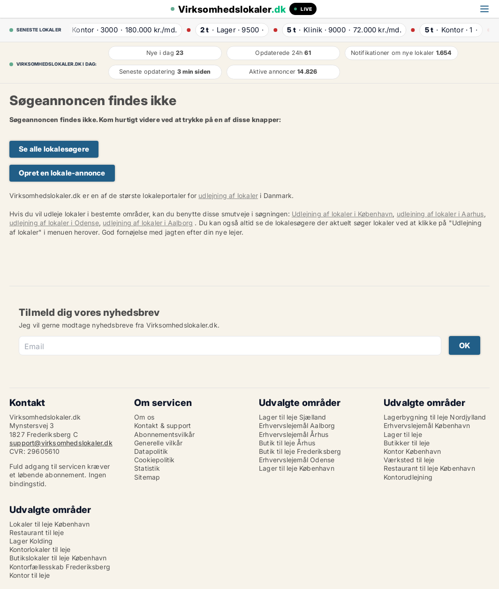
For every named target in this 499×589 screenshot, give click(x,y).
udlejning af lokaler (228, 195)
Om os (144, 417)
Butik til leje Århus (287, 443)
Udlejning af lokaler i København (342, 214)
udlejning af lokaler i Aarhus (440, 214)
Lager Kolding (31, 541)
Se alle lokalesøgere (54, 149)
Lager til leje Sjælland (292, 417)
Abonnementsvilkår (164, 434)
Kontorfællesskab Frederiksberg (59, 567)
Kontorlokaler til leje (39, 549)
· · (119, 29)
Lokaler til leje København (49, 524)
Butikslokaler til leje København (57, 558)
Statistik (147, 468)
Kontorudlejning (408, 477)
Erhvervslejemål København (427, 425)
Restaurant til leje (36, 532)
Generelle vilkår (158, 443)
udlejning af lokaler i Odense (54, 223)
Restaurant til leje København (429, 468)
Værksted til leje (409, 460)
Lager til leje (403, 434)
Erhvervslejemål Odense (296, 460)
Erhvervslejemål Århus (293, 434)
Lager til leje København (296, 468)
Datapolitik (151, 451)
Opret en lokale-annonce (62, 172)
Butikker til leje (407, 443)
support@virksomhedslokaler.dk (61, 443)
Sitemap (147, 477)
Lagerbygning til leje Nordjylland (435, 417)
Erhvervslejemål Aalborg (297, 425)
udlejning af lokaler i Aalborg (148, 223)
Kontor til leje (29, 575)
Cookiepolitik (154, 460)
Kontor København (412, 451)
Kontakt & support (162, 425)
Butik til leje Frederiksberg (300, 451)
